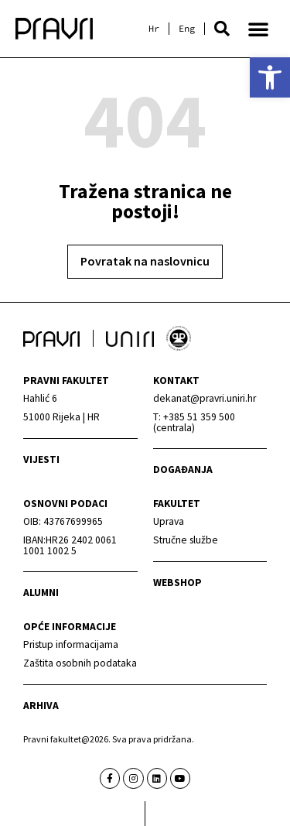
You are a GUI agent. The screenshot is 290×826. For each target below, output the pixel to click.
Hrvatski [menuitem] (153, 28)
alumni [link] (41, 592)
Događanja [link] (183, 469)
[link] (270, 77)
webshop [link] (177, 582)
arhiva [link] (41, 705)
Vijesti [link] (41, 459)
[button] (222, 28)
